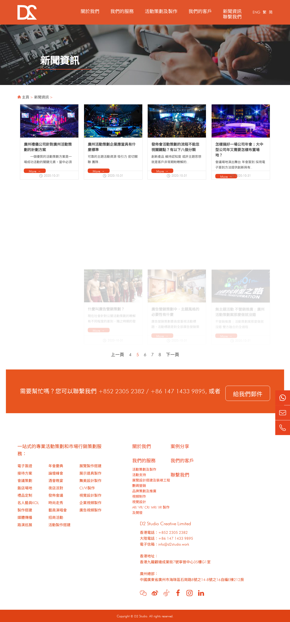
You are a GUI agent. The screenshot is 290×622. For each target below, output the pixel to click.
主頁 (25, 97)
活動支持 (139, 474)
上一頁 (117, 354)
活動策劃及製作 (161, 11)
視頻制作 (139, 496)
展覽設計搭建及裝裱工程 (151, 480)
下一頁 (172, 354)
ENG (256, 12)
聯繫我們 (232, 16)
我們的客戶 (200, 11)
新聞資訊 (232, 11)
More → (35, 171)
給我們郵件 (247, 393)
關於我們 (90, 11)
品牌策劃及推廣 (144, 491)
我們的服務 (122, 11)
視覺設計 (139, 501)
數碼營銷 (139, 485)
